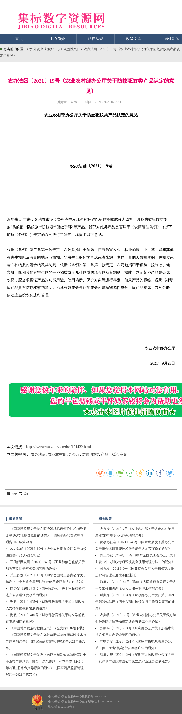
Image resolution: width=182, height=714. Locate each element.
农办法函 (38, 454)
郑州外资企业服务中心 (43, 49)
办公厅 (74, 454)
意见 (123, 454)
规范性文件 (72, 49)
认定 (114, 454)
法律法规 (95, 39)
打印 (12, 493)
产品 (104, 454)
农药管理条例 (145, 227)
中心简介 (57, 39)
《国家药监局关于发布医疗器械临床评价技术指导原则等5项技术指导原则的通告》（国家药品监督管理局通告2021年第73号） (46, 535)
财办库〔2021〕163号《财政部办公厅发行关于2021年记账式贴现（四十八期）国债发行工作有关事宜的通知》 (135, 601)
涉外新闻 (171, 39)
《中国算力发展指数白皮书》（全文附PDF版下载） (48, 628)
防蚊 (85, 454)
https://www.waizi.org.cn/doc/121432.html (58, 447)
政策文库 (133, 39)
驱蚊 (95, 454)
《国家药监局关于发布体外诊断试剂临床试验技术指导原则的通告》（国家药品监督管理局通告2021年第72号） (46, 641)
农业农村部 (57, 454)
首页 (19, 39)
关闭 (24, 493)
